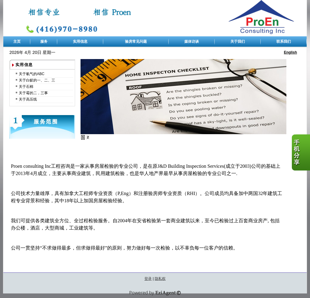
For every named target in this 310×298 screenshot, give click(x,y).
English (290, 52)
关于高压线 (28, 99)
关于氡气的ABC (32, 74)
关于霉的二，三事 (33, 93)
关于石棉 (26, 86)
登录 (148, 278)
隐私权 (160, 278)
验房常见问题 (136, 41)
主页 (17, 41)
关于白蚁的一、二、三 (37, 80)
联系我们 (283, 41)
